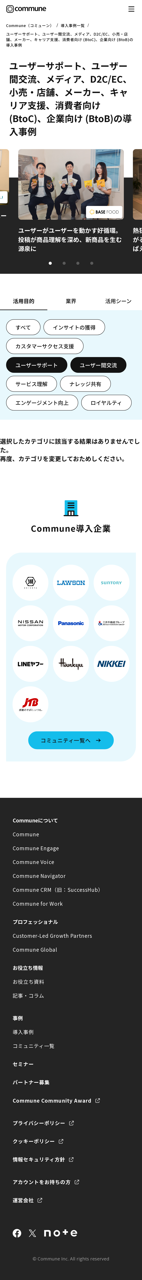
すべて (23, 327)
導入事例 (23, 1032)
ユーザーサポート (36, 365)
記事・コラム (28, 995)
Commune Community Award (52, 1100)
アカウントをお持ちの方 (42, 1182)
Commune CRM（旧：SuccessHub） (58, 889)
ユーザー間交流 (98, 365)
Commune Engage (36, 848)
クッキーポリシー (34, 1141)
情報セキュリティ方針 (39, 1159)
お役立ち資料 (28, 981)
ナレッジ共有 (85, 384)
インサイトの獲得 (74, 327)
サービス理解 (31, 384)
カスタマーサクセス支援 (44, 346)
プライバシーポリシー (39, 1123)
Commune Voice (33, 862)
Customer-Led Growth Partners (52, 935)
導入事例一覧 (73, 25)
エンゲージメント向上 (42, 402)
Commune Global (35, 949)
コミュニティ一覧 (34, 1045)
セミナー (23, 1064)
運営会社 (23, 1200)
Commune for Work (38, 903)
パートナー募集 (31, 1082)
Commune (26, 834)
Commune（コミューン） (30, 25)
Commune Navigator (39, 875)
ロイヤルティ (106, 402)
